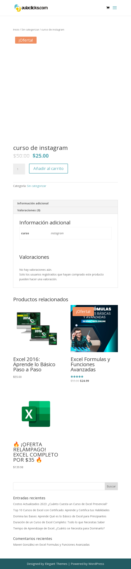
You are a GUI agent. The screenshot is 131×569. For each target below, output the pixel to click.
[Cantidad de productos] (19, 169)
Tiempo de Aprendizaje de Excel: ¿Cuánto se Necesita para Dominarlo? (59, 528)
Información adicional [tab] (33, 203)
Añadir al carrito (48, 168)
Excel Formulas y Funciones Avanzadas (64, 544)
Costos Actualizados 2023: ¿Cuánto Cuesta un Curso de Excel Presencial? (60, 504)
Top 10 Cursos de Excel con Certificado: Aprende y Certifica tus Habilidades (61, 510)
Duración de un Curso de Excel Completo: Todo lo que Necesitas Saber (59, 522)
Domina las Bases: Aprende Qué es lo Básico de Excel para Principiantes (59, 516)
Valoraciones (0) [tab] (28, 210)
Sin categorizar (30, 29)
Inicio (16, 29)
